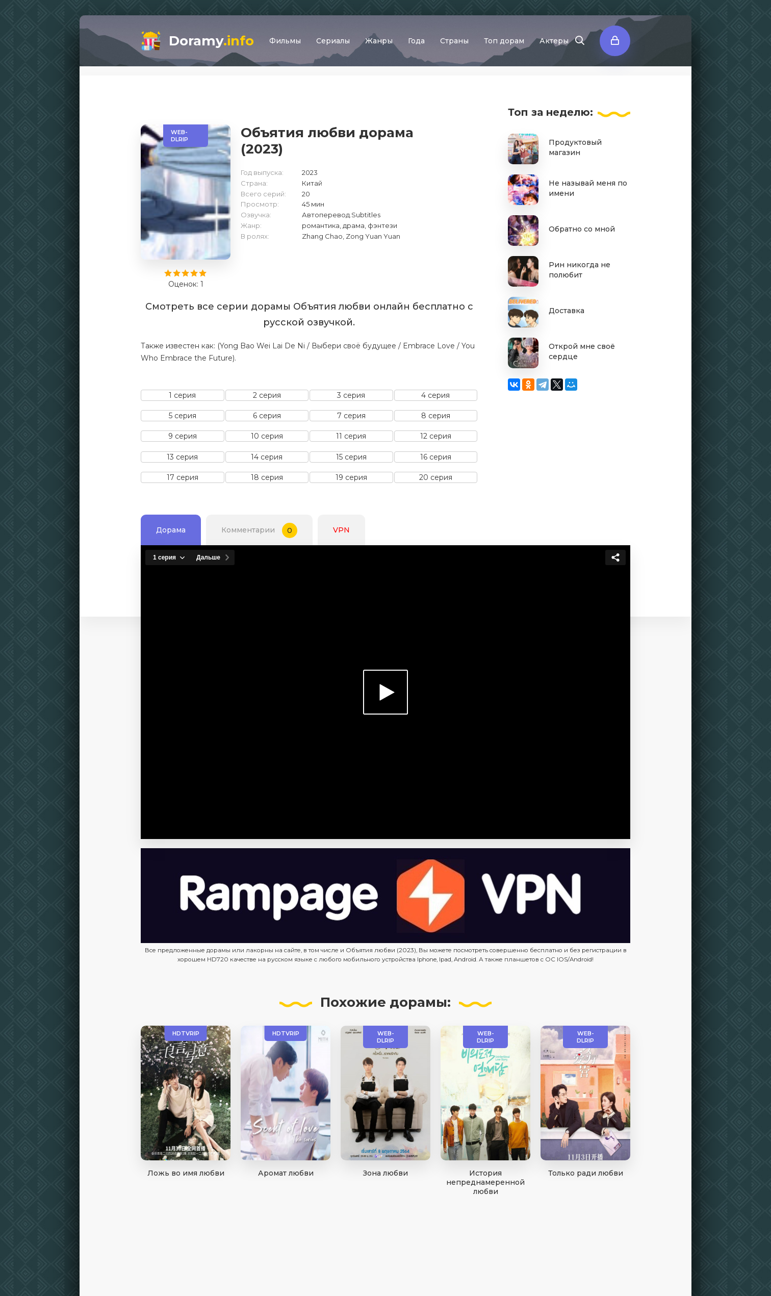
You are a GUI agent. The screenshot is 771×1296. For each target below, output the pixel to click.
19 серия (351, 477)
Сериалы (333, 40)
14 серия (266, 457)
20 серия (435, 477)
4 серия (435, 395)
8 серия (435, 415)
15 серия (351, 457)
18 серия (267, 477)
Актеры (554, 40)
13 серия (182, 457)
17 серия (182, 477)
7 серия (351, 415)
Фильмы (285, 40)
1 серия (182, 395)
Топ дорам (504, 40)
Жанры (379, 40)
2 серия (267, 395)
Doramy (211, 41)
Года (416, 40)
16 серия (435, 457)
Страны (454, 40)
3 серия (351, 395)
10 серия (267, 436)
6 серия (267, 415)
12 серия (435, 436)
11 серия (351, 436)
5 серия (182, 415)
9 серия (182, 436)
